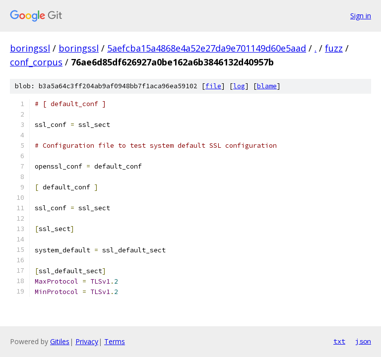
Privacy (86, 341)
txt (339, 341)
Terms (114, 341)
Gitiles (59, 341)
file (213, 86)
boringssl (30, 48)
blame (267, 86)
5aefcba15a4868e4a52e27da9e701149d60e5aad (206, 48)
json (363, 341)
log (239, 86)
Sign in (360, 15)
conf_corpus (36, 62)
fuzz (334, 48)
